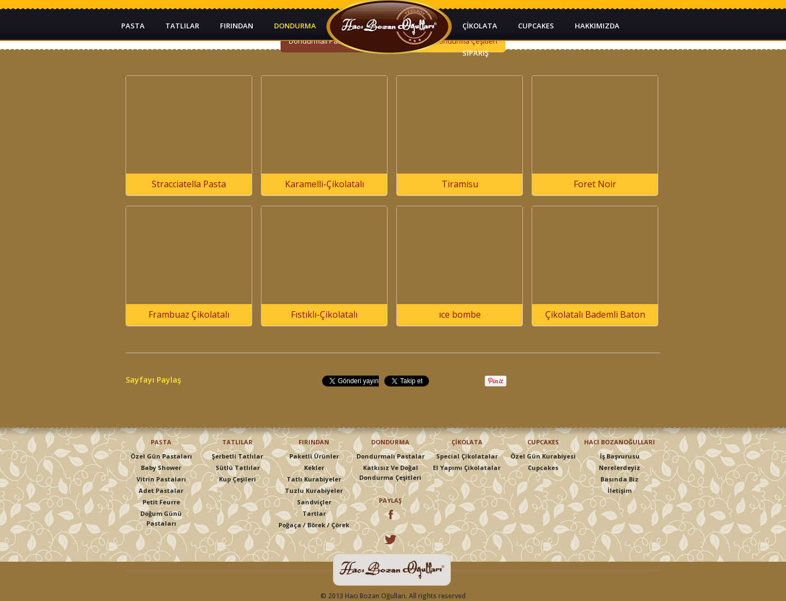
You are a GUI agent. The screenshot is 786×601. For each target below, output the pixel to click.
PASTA (133, 26)
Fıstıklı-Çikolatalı (324, 314)
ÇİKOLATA (479, 26)
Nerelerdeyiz (619, 467)
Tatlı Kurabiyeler (314, 479)
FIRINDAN (236, 26)
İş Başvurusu (620, 456)
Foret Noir (595, 184)
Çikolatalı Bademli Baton (595, 314)
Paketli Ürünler (314, 456)
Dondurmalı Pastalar (390, 456)
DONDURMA (295, 26)
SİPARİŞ (475, 53)
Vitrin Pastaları (161, 479)
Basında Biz (619, 479)
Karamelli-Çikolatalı (324, 184)
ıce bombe (460, 314)
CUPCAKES (536, 26)
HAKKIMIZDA (597, 26)
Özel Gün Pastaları (161, 456)
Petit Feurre (161, 502)
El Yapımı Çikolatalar (467, 467)
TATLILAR (182, 26)
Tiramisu (460, 184)
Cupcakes (543, 467)
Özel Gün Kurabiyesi (543, 456)
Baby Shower (161, 467)
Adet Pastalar (161, 490)
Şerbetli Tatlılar (237, 456)
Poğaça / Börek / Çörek (313, 525)
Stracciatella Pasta (189, 184)
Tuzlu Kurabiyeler (314, 490)
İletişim (620, 490)
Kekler (314, 467)
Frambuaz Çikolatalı (188, 314)
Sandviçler (314, 502)
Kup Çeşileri (237, 479)
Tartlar (314, 513)
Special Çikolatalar (467, 456)
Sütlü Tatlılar (238, 467)
